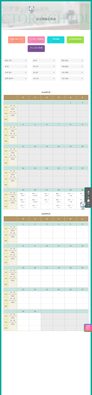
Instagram (88, 327)
